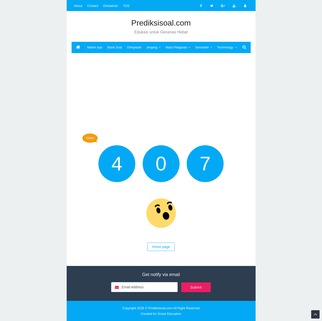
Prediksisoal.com (160, 308)
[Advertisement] (161, 92)
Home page (161, 247)
